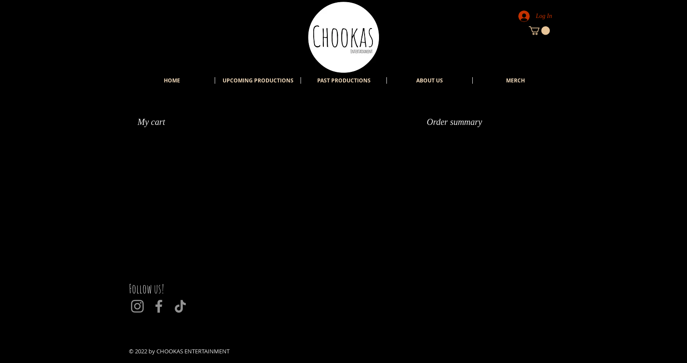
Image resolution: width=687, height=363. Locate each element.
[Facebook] (158, 306)
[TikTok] (180, 306)
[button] (539, 30)
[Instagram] (137, 306)
